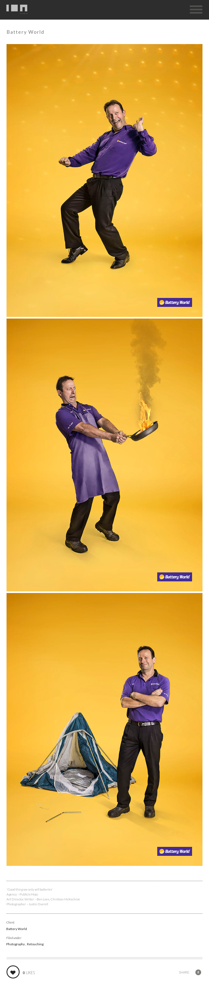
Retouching (35, 944)
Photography (15, 944)
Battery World (16, 929)
